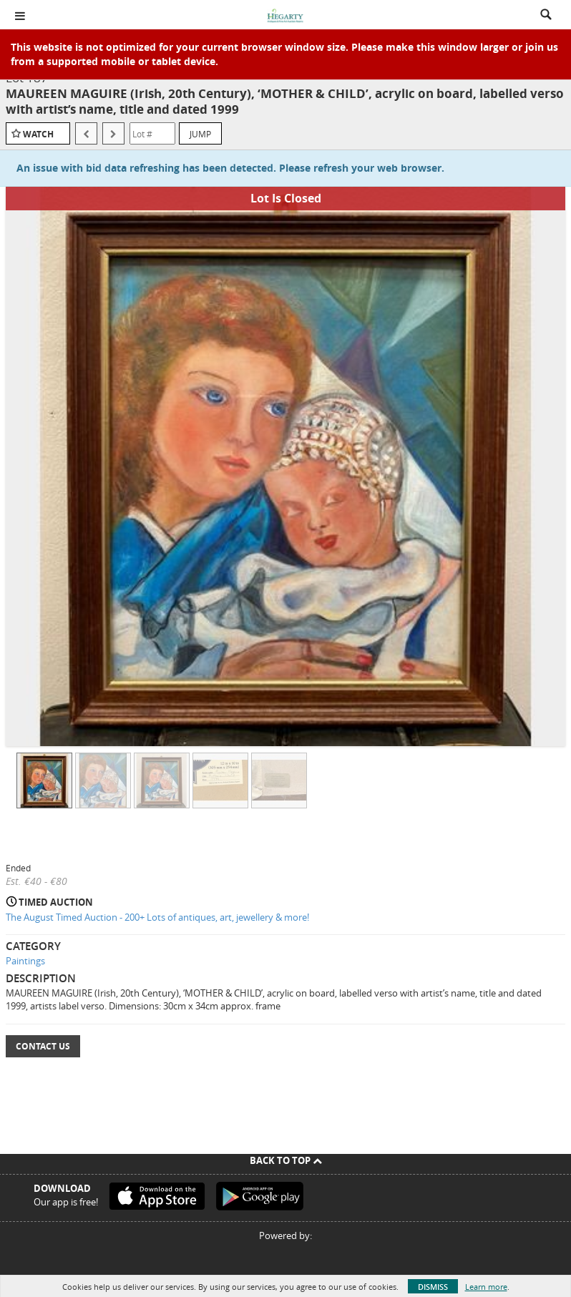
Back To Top (286, 1160)
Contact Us (43, 1046)
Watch (38, 134)
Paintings (25, 960)
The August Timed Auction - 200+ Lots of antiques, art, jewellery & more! (157, 917)
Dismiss (433, 1286)
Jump (200, 134)
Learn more (486, 1286)
